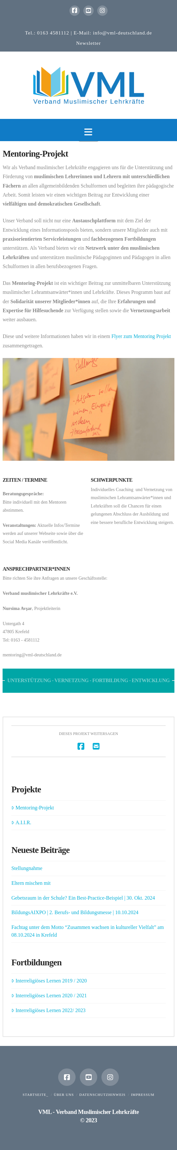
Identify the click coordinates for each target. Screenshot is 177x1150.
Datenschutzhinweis (102, 1095)
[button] (88, 132)
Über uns (64, 1095)
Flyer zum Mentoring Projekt (141, 336)
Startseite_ (35, 1095)
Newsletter (88, 43)
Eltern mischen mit (31, 883)
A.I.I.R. (21, 822)
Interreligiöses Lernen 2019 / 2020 (49, 980)
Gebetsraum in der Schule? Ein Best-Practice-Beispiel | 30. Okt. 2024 (83, 898)
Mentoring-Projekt (32, 807)
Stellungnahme (26, 868)
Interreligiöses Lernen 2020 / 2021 (49, 995)
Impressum (142, 1095)
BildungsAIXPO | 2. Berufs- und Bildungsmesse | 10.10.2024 (74, 912)
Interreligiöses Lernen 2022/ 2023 (48, 1010)
